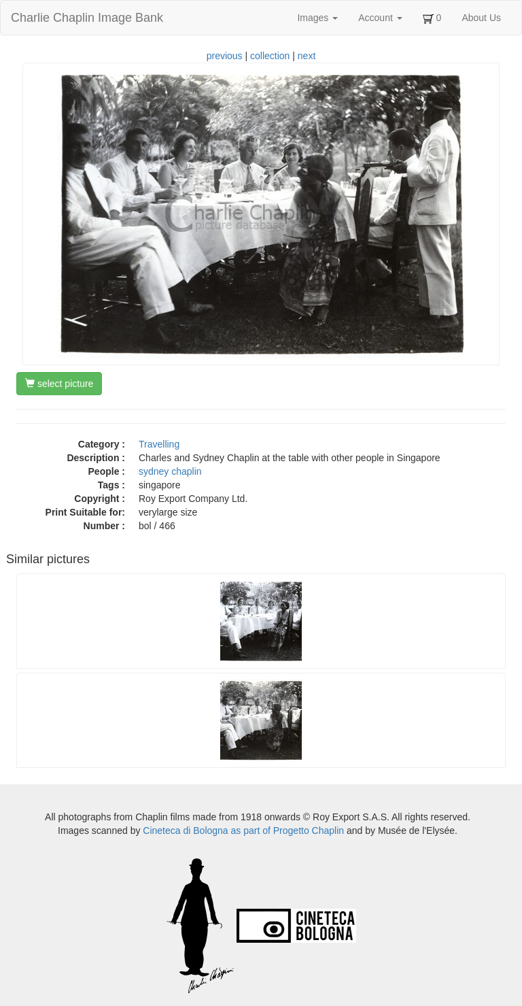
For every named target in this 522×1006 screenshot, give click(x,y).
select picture (59, 383)
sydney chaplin (170, 471)
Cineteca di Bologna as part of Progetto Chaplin (243, 830)
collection (270, 55)
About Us (481, 17)
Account (380, 17)
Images (317, 17)
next (306, 55)
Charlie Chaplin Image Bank (87, 17)
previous (225, 55)
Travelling (159, 444)
